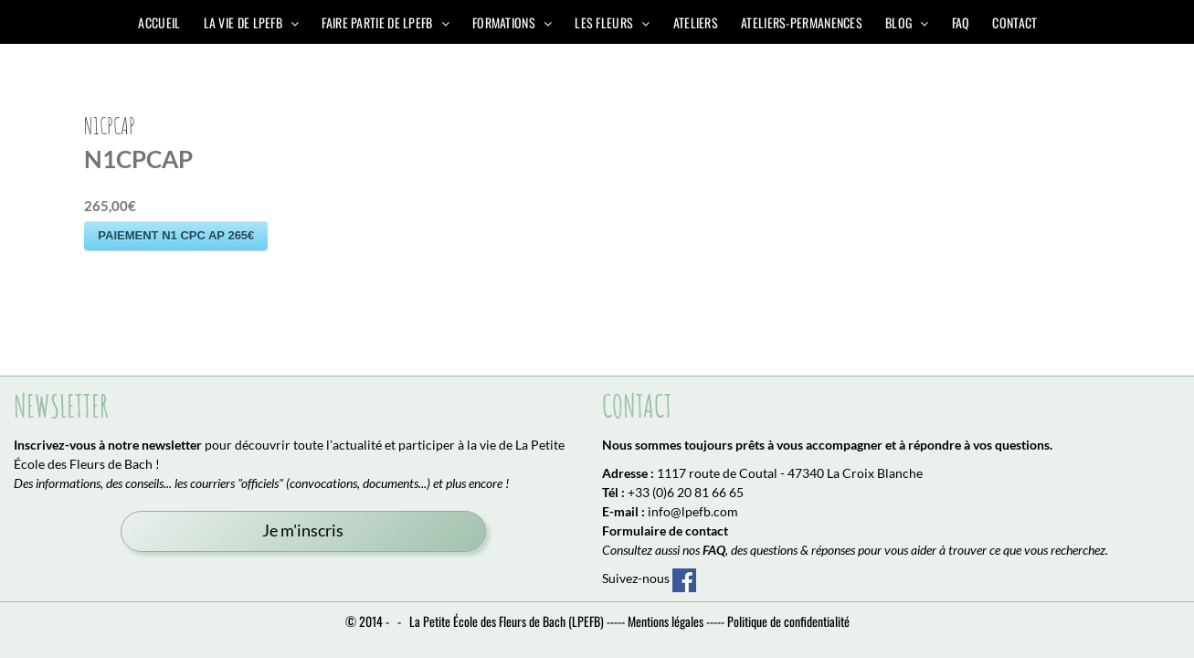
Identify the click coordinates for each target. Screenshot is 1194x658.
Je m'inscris (302, 530)
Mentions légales (665, 621)
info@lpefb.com (693, 511)
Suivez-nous (649, 578)
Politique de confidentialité (788, 621)
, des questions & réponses (779, 549)
